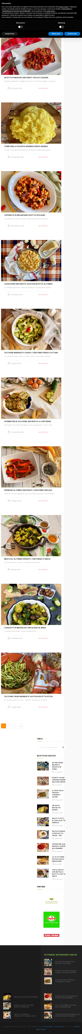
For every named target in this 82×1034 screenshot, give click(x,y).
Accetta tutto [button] (72, 34)
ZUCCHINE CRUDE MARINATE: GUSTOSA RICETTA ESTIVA (28, 696)
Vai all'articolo (43, 88)
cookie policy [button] (50, 11)
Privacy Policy (48, 1026)
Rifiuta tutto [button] (56, 34)
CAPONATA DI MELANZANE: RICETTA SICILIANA (24, 215)
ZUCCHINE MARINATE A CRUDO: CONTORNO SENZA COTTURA (31, 352)
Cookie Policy (59, 1026)
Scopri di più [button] (9, 34)
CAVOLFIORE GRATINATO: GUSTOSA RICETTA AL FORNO (28, 284)
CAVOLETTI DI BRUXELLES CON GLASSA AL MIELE (25, 628)
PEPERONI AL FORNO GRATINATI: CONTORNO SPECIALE (28, 490)
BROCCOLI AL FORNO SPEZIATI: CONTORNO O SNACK (27, 559)
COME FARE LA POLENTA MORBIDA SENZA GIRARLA (26, 146)
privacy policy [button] (63, 7)
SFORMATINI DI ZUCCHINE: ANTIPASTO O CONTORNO (27, 421)
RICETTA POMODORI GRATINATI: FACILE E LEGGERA (26, 77)
